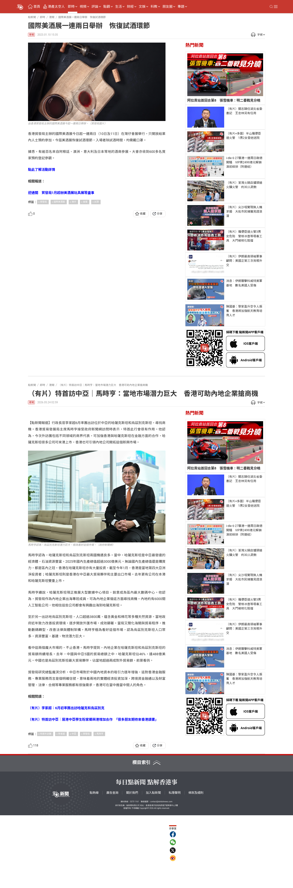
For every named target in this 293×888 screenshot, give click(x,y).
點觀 (106, 6)
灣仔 (74, 202)
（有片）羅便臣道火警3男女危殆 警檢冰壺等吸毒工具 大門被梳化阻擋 (244, 236)
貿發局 (43, 202)
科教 (154, 6)
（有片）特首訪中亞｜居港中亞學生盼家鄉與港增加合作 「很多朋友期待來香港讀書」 (93, 792)
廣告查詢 (112, 865)
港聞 (31, 34)
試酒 (96, 202)
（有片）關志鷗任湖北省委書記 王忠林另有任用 (244, 111)
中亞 (74, 806)
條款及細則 (195, 865)
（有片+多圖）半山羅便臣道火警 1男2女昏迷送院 (243, 136)
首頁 (36, 6)
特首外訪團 (45, 806)
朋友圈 (167, 6)
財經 (130, 6)
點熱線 (94, 865)
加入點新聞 (153, 865)
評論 (94, 6)
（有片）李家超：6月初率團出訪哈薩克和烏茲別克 (66, 781)
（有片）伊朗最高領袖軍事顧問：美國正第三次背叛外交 (244, 261)
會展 (85, 202)
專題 (181, 6)
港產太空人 (56, 6)
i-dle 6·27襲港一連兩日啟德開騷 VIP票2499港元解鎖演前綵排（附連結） (244, 162)
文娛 (142, 6)
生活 (118, 6)
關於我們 (132, 865)
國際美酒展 (59, 202)
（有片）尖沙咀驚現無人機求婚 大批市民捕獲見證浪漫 (244, 211)
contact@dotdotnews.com (161, 874)
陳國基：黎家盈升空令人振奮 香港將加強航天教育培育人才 (244, 311)
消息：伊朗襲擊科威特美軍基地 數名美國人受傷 (244, 283)
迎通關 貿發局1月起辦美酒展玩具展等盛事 (61, 193)
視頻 (83, 6)
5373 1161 (134, 874)
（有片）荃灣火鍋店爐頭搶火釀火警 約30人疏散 (244, 185)
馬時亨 (99, 806)
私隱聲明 (175, 865)
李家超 (61, 806)
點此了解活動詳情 (41, 169)
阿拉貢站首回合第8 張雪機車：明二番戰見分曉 (223, 100)
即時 (71, 6)
